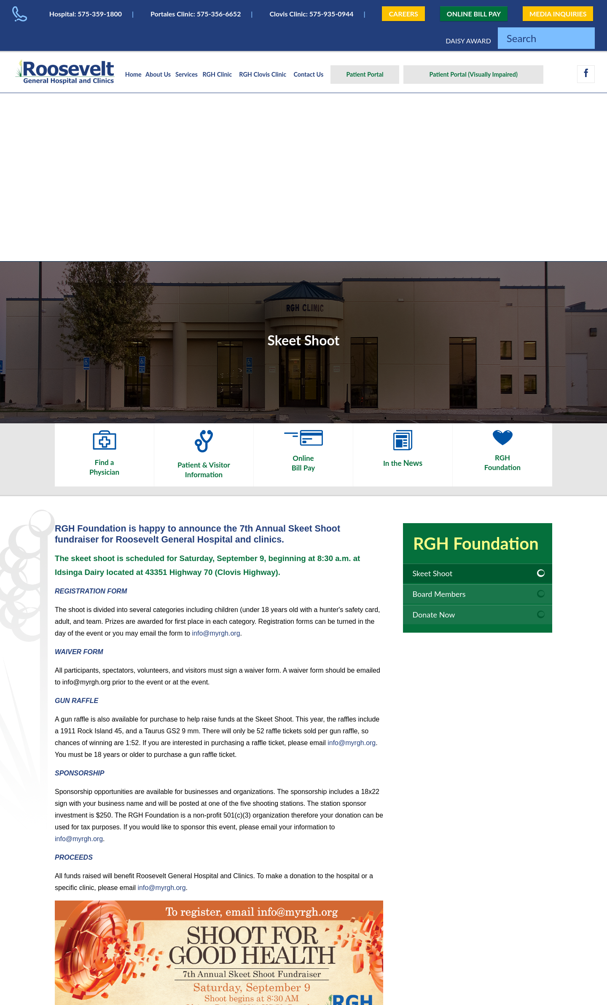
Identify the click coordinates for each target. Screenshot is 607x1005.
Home (133, 74)
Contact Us (308, 74)
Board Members (439, 594)
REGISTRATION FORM (91, 591)
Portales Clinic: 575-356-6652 (195, 14)
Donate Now (434, 614)
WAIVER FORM (79, 651)
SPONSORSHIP (79, 773)
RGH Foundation (476, 543)
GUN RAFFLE (76, 700)
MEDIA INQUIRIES (557, 14)
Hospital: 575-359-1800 (85, 14)
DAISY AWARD (468, 41)
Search (522, 38)
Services (186, 74)
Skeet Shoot (433, 573)
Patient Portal (364, 74)
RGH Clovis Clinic (262, 74)
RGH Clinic (217, 74)
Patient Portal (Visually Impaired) (474, 74)
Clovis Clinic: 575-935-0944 (311, 14)
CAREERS (403, 14)
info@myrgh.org (216, 633)
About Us (158, 74)
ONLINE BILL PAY (474, 14)
